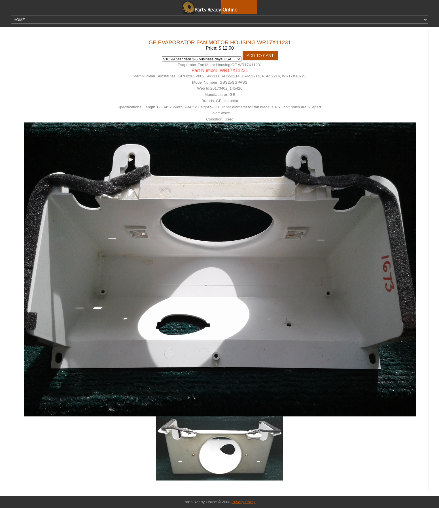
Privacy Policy (244, 502)
